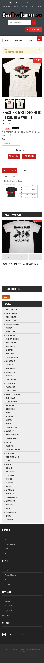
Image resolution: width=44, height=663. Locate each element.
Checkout (32, 6)
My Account (7, 6)
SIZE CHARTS (23, 170)
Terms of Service (10, 575)
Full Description (10, 170)
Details (35, 257)
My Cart (24, 6)
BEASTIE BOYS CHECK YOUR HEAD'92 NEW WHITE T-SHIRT (22, 263)
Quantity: (18, 150)
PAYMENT (8, 549)
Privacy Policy (9, 580)
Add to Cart (9, 257)
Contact (7, 585)
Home (6, 40)
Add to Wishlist (21, 257)
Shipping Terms (10, 544)
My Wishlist (17, 6)
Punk (30, 40)
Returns (7, 554)
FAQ (6, 570)
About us (8, 539)
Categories (18, 40)
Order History (9, 606)
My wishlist (8, 611)
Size (3, 139)
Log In (39, 6)
